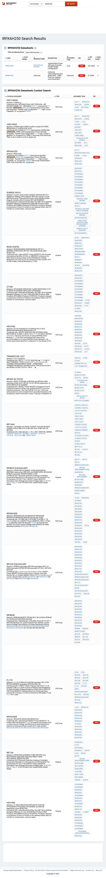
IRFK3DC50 (78, 539)
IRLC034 (77, 642)
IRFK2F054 (78, 171)
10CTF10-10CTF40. (81, 410)
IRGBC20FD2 (79, 482)
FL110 (85, 683)
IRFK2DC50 (11, 628)
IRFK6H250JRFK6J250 (82, 153)
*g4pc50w (78, 771)
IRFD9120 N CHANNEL (82, 400)
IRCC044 (77, 675)
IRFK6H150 (78, 327)
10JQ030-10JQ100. (81, 424)
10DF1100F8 (79, 419)
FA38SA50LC (79, 742)
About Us (99, 870)
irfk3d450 (78, 346)
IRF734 (77, 756)
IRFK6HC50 (78, 338)
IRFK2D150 (33, 526)
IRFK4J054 (78, 566)
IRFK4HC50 (78, 321)
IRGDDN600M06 (80, 251)
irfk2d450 (78, 511)
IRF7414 (77, 206)
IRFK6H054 (78, 262)
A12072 (86, 349)
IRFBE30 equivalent (82, 465)
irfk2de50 (78, 517)
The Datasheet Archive (9, 3)
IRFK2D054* (78, 275)
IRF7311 (77, 257)
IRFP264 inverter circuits (82, 214)
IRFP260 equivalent (82, 580)
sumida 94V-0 (79, 196)
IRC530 (87, 750)
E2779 (86, 346)
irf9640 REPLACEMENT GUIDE (82, 468)
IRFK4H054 (31, 577)
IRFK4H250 (78, 303)
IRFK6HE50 (78, 341)
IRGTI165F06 (79, 766)
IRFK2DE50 (19, 628)
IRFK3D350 (78, 626)
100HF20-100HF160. (14, 434)
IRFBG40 (85, 628)
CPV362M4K (79, 190)
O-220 (76, 753)
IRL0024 (77, 441)
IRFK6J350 (78, 311)
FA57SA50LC (79, 748)
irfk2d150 (78, 503)
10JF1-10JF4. (79, 422)
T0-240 (77, 122)
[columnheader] (12, 58)
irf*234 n (78, 593)
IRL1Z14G (78, 694)
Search (71, 4)
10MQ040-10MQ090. (81, 430)
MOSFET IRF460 (80, 631)
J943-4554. (78, 130)
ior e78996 (85, 107)
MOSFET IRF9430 (80, 203)
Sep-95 (84, 459)
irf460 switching (81, 385)
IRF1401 (77, 449)
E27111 (35, 106)
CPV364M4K (79, 823)
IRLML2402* (85, 237)
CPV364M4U (79, 179)
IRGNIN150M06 (80, 490)
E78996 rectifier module (82, 139)
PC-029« (77, 361)
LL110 (77, 686)
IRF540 (77, 588)
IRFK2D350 (36, 626)
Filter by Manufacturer (16, 52)
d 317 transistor (81, 366)
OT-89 (45, 686)
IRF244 (77, 393)
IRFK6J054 (78, 801)
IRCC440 (85, 680)
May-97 (9, 483)
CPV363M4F (79, 185)
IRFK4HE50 (78, 324)
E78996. (28, 111)
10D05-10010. (31, 435)
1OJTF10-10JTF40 (80, 427)
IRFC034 (77, 596)
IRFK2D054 (78, 168)
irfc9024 (86, 634)
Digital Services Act (77, 870)
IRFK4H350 (78, 306)
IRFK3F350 (78, 737)
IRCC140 (85, 675)
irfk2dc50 (78, 514)
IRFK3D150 (78, 349)
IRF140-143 (78, 452)
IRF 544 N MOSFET (81, 233)
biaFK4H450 (79, 318)
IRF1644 (77, 433)
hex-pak (77, 343)
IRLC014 (77, 639)
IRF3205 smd (79, 479)
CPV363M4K (79, 193)
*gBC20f (77, 780)
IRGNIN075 (78, 260)
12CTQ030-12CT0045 (81, 435)
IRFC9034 (86, 639)
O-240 (76, 107)
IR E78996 (78, 143)
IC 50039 (77, 308)
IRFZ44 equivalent (81, 574)
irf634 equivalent (81, 585)
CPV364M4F (79, 188)
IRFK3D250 (78, 623)
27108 (87, 300)
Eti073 (9, 521)
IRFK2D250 (28, 626)
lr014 (77, 689)
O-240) (85, 358)
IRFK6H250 (85, 102)
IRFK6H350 (78, 332)
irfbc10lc (78, 703)
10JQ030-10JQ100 (81, 438)
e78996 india (79, 135)
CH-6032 (77, 124)
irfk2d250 (78, 506)
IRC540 (83, 753)
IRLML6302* (78, 246)
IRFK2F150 (78, 809)
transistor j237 (81, 363)
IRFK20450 (45, 728)
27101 (86, 306)
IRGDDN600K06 (80, 254)
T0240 (85, 542)
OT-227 (77, 745)
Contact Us (90, 870)
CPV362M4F (79, 182)
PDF (81, 66)
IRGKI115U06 (79, 774)
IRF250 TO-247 (79, 390)
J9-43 (86, 145)
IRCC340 (77, 680)
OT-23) (77, 237)
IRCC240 (77, 678)
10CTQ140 (18, 435)
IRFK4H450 (78, 352)
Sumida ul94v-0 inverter (82, 229)
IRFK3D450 (78, 485)
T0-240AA (78, 372)
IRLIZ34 (85, 780)
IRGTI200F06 (79, 777)
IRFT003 (77, 455)
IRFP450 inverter (81, 218)
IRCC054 (77, 683)
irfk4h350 (78, 820)
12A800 (86, 303)
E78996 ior (78, 110)
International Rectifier (38, 66)
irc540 (77, 493)
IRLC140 (77, 634)
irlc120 (85, 637)
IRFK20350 (36, 728)
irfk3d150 (78, 520)
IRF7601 (77, 265)
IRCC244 (85, 678)
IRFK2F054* (78, 278)
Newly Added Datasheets (13, 870)
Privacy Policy (29, 870)
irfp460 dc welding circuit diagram (82, 209)
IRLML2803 (78, 240)
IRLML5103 (78, 243)
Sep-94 (77, 462)
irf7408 (83, 686)
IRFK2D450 (45, 626)
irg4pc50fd (79, 769)
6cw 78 (84, 449)
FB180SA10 (78, 750)
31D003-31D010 (80, 444)
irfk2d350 (78, 509)
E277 (86, 352)
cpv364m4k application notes (82, 832)
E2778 (85, 343)
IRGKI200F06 (79, 472)
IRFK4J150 (78, 569)
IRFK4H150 (43, 577)
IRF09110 (78, 378)
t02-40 (86, 525)
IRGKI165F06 (79, 249)
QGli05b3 (10, 336)
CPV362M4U (79, 174)
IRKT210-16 (78, 446)
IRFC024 (86, 694)
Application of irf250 (82, 397)
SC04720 (77, 358)
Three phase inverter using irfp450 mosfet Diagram (82, 223)
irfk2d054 (85, 498)
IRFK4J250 (78, 571)
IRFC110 (77, 582)
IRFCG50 (86, 593)
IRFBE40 (77, 628)
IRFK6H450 (78, 335)
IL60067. (85, 124)
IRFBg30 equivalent (82, 488)
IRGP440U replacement (82, 476)
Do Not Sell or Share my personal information (51, 870)
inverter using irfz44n (82, 199)
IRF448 (85, 378)
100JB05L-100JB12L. (30, 434)
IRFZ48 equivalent (81, 591)
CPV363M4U (79, 177)
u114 (85, 143)
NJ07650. (78, 127)
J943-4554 (78, 133)
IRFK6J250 (26, 108)
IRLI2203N (85, 265)
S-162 (83, 122)
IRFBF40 (77, 637)
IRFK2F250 (78, 836)
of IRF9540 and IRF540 (82, 381)
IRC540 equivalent (81, 691)
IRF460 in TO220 (80, 375)
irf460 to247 (79, 388)
